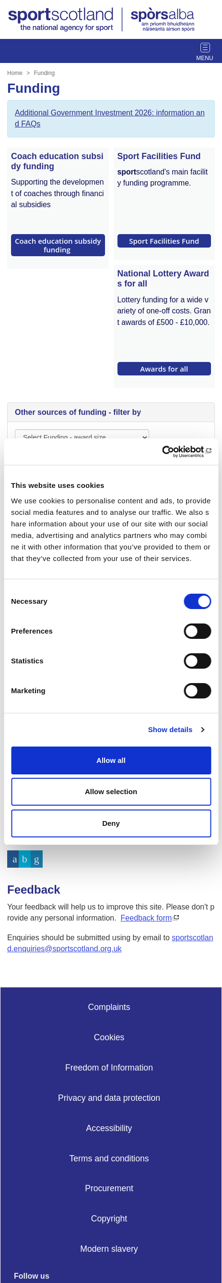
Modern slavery (109, 1249)
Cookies (109, 1037)
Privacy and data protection (109, 1098)
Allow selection (111, 791)
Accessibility (109, 1128)
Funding (44, 73)
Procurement (109, 1188)
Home (15, 73)
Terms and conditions (109, 1158)
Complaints (109, 1007)
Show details (170, 729)
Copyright (109, 1218)
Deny (111, 823)
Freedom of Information (109, 1067)
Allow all (111, 760)
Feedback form (146, 918)
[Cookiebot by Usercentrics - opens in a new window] (169, 452)
